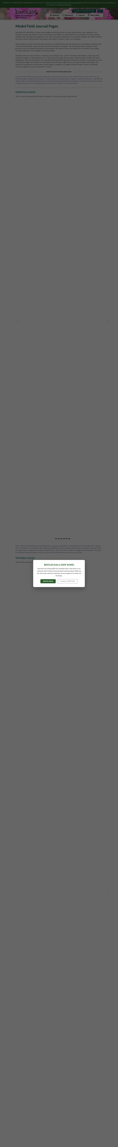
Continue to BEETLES (67, 581)
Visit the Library (48, 581)
